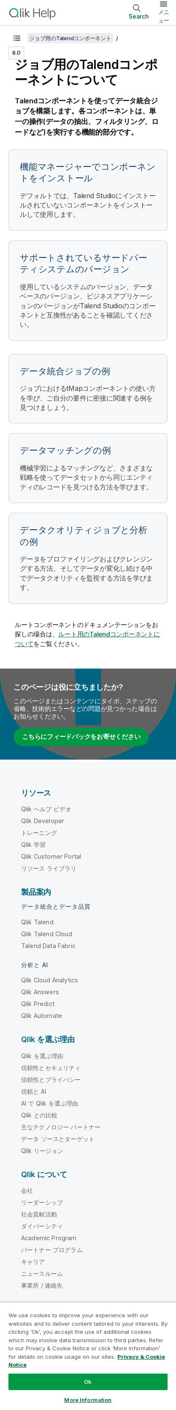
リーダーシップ (42, 1202)
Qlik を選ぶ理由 (42, 1055)
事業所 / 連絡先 (41, 1285)
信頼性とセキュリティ (51, 1067)
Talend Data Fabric (48, 945)
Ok (88, 1381)
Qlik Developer (42, 820)
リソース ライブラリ (49, 868)
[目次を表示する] (17, 38)
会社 (27, 1190)
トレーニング (39, 832)
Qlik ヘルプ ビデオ (46, 809)
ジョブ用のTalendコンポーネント (70, 38)
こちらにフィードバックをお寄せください (81, 737)
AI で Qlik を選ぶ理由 (49, 1103)
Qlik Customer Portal (51, 856)
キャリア (33, 1261)
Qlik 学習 (33, 844)
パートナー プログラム (52, 1249)
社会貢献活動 (39, 1214)
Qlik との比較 (39, 1115)
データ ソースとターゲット (58, 1138)
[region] (88, 1356)
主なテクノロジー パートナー (60, 1127)
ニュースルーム (42, 1273)
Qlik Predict (37, 1003)
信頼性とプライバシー (51, 1079)
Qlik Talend (37, 922)
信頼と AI (33, 1091)
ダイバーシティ (42, 1226)
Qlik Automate (41, 1015)
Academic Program (49, 1237)
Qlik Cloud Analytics (49, 980)
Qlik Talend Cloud (46, 933)
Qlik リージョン (42, 1150)
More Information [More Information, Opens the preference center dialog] (87, 1399)
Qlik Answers (40, 991)
